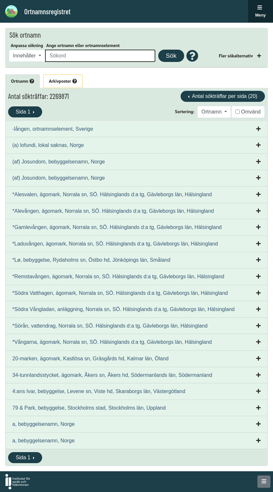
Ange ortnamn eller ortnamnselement (83, 45)
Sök (171, 55)
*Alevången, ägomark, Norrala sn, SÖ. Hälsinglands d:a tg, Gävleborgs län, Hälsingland (113, 211)
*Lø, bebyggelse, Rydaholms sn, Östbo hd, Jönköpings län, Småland (91, 260)
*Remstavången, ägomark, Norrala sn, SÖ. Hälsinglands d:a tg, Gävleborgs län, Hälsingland (118, 276)
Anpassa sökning (27, 45)
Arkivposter (63, 81)
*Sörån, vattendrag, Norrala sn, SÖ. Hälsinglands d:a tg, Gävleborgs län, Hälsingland (110, 326)
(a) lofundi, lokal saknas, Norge (48, 145)
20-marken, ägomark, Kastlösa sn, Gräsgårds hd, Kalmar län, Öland (90, 358)
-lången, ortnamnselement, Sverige (52, 129)
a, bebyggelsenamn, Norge (43, 424)
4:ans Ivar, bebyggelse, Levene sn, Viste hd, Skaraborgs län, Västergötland (98, 391)
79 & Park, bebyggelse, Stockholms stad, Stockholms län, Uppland (89, 408)
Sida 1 (24, 111)
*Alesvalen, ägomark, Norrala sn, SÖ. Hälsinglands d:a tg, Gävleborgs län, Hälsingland (112, 194)
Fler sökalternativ (236, 56)
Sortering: (185, 111)
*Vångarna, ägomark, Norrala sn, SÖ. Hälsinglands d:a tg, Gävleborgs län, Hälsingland (112, 342)
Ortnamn (22, 81)
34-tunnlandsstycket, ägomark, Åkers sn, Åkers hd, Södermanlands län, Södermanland (112, 375)
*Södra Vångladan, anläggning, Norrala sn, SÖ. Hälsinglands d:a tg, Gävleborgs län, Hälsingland (123, 309)
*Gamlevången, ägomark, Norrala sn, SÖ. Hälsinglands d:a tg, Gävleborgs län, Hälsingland (117, 227)
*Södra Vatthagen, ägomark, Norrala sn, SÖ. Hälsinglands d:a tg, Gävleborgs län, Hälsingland (120, 293)
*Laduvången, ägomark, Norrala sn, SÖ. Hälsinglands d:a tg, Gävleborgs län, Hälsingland (115, 243)
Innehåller (25, 55)
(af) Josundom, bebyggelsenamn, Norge (58, 161)
